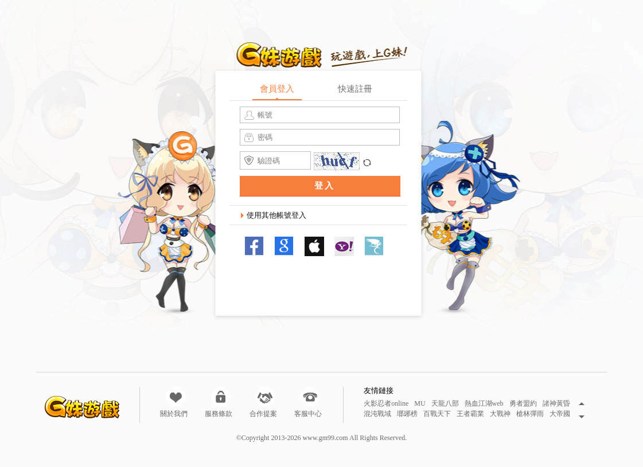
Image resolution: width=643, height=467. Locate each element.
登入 (324, 185)
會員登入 (277, 88)
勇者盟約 (523, 403)
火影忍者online (386, 403)
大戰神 (500, 414)
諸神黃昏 (556, 403)
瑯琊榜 (407, 414)
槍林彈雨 (530, 414)
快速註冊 (355, 88)
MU (419, 403)
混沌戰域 (377, 414)
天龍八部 (445, 403)
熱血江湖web (484, 403)
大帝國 (560, 414)
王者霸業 (470, 414)
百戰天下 (437, 414)
